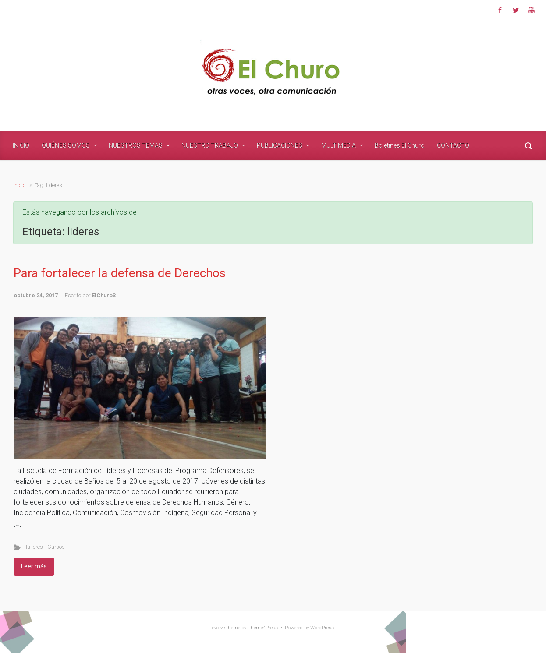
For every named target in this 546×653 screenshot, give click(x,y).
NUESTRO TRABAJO (209, 145)
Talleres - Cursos (45, 547)
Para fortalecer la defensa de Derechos (120, 273)
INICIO (21, 145)
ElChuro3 (104, 295)
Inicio (19, 185)
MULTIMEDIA (338, 145)
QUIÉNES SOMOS (66, 145)
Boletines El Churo (400, 145)
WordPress (322, 628)
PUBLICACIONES (279, 145)
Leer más (34, 566)
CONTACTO (453, 145)
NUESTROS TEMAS (136, 145)
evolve (218, 628)
